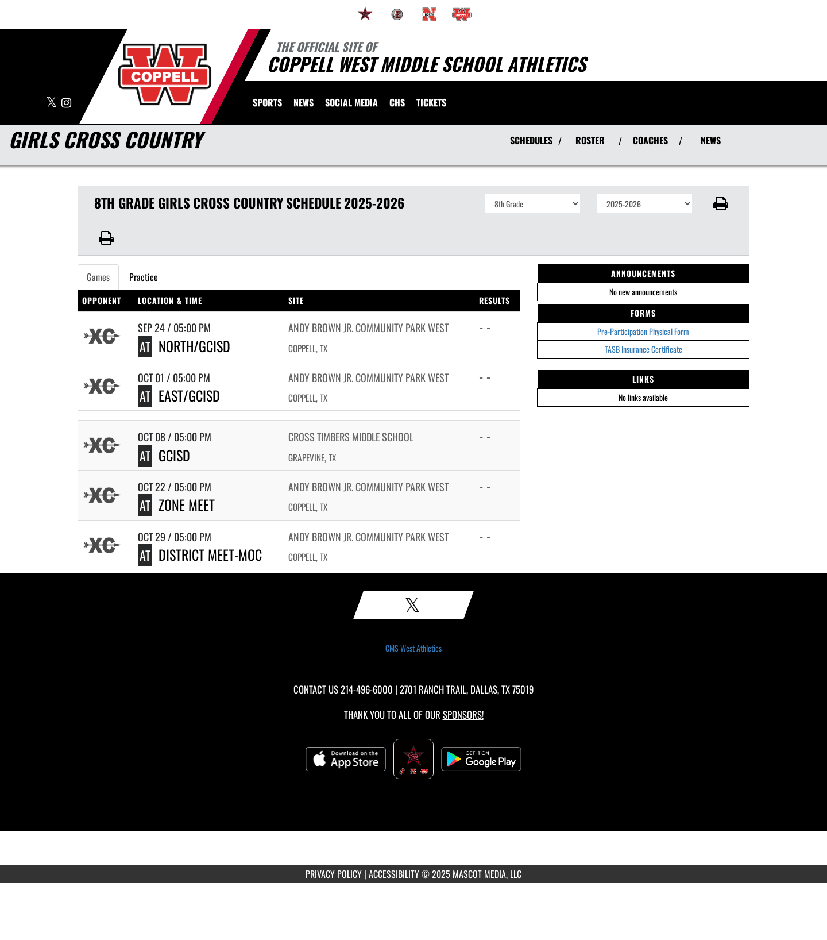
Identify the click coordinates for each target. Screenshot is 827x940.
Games (98, 277)
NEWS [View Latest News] (711, 140)
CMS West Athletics (413, 648)
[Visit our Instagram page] (66, 103)
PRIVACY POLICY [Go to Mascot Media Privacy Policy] (334, 874)
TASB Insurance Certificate (643, 349)
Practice (143, 277)
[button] (721, 203)
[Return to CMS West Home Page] (164, 74)
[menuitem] (365, 14)
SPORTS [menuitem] (267, 102)
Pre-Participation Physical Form (643, 331)
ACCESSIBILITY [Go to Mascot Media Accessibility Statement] (394, 874)
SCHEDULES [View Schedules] (531, 140)
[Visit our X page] (52, 103)
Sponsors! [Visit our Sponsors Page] (463, 714)
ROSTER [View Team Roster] (590, 140)
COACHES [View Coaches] (650, 140)
